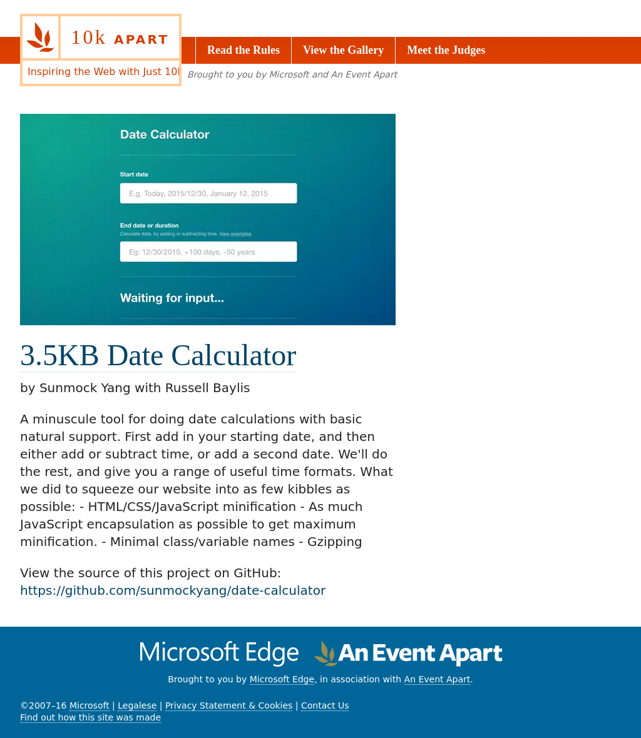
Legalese (137, 705)
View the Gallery (343, 50)
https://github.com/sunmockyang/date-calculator (173, 590)
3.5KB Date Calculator (158, 355)
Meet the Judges (446, 50)
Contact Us (325, 705)
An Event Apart (437, 679)
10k (120, 37)
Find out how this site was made (90, 717)
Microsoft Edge (282, 679)
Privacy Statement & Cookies (228, 705)
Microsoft (89, 705)
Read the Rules (243, 50)
